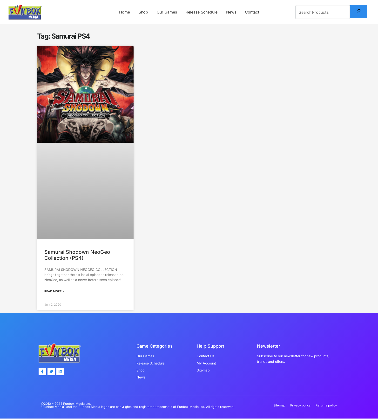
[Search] (358, 11)
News (230, 12)
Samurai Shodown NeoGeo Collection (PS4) (77, 255)
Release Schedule (201, 12)
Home (127, 12)
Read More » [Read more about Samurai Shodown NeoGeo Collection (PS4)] (54, 291)
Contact (250, 12)
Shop (144, 12)
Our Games (167, 12)
